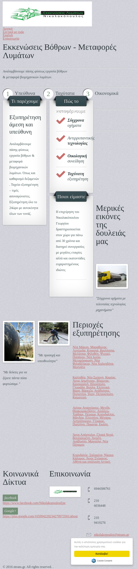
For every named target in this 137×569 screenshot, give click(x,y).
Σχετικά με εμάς (13, 32)
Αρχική (7, 28)
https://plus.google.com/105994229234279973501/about (40, 516)
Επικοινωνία (11, 38)
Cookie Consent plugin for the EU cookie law (102, 560)
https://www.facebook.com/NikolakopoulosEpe (34, 503)
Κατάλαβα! (102, 554)
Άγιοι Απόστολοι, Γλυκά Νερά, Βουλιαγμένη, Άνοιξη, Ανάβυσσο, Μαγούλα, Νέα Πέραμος (93, 439)
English (8, 35)
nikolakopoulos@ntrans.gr (111, 534)
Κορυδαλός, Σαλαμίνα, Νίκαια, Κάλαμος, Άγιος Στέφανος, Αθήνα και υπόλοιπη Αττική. (93, 458)
